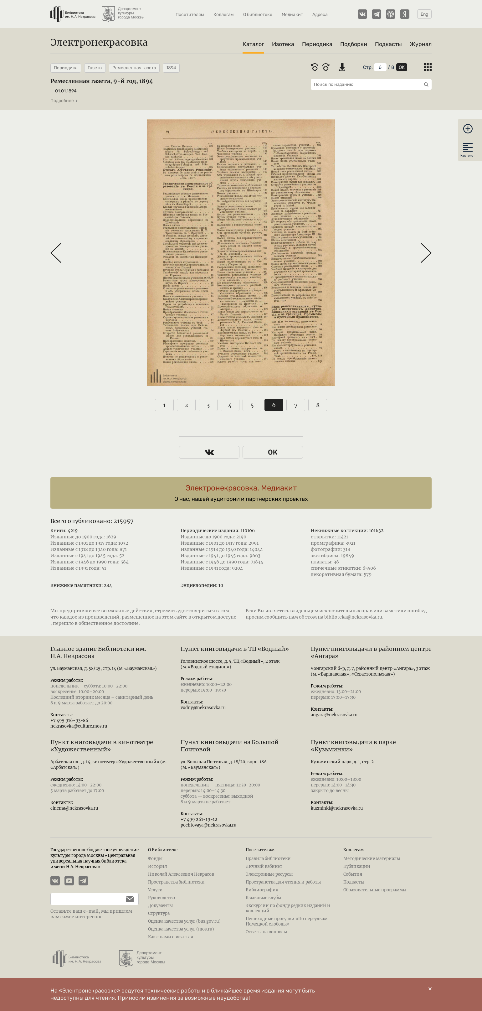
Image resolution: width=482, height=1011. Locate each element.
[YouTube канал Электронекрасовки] (71, 881)
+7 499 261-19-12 (199, 819)
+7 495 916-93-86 (69, 720)
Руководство (161, 897)
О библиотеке (257, 14)
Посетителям (190, 14)
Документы (160, 905)
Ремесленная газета (134, 67)
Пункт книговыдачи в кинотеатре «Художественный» (101, 746)
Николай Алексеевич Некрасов (181, 874)
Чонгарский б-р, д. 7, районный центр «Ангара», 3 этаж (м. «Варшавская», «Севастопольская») (370, 671)
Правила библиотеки (268, 858)
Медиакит (292, 14)
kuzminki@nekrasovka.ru (337, 808)
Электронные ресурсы (269, 874)
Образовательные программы (374, 890)
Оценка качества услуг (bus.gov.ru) (184, 921)
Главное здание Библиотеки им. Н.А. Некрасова (98, 652)
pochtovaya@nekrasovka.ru (208, 825)
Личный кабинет (264, 866)
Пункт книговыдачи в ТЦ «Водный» (235, 648)
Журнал (421, 44)
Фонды (155, 858)
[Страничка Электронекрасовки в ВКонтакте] (362, 14)
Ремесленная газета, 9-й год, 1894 (101, 81)
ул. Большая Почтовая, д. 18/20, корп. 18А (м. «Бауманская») (224, 764)
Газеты (95, 67)
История (157, 866)
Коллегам (223, 14)
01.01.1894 (66, 91)
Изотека (283, 44)
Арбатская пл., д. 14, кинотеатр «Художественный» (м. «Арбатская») (108, 764)
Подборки (353, 44)
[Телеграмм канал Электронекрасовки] (376, 14)
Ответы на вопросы (266, 932)
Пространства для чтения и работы (283, 882)
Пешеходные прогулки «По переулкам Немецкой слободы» (286, 921)
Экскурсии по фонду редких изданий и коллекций (288, 908)
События (352, 874)
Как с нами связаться (170, 937)
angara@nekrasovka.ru (334, 715)
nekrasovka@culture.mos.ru (78, 726)
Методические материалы (371, 858)
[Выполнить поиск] (424, 84)
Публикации (356, 866)
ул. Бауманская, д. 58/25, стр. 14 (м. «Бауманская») (103, 668)
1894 (171, 67)
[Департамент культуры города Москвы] (124, 11)
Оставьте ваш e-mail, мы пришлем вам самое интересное (91, 914)
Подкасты (388, 44)
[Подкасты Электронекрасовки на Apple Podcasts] (390, 14)
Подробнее (64, 100)
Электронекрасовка (99, 42)
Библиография (262, 890)
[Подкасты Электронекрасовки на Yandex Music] (404, 14)
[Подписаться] (127, 899)
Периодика (317, 44)
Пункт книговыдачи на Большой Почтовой (230, 746)
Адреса (320, 14)
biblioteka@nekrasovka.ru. (353, 617)
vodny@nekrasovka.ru (203, 707)
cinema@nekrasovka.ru (74, 808)
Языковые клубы (263, 897)
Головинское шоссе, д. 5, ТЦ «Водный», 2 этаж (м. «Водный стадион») (230, 664)
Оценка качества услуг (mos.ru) (181, 929)
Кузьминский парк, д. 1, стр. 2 (342, 762)
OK (402, 67)
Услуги (155, 890)
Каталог (253, 44)
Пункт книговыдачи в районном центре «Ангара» (371, 652)
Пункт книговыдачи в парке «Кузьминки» (353, 746)
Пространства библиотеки (176, 882)
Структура (159, 913)
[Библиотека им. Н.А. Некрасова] (72, 11)
